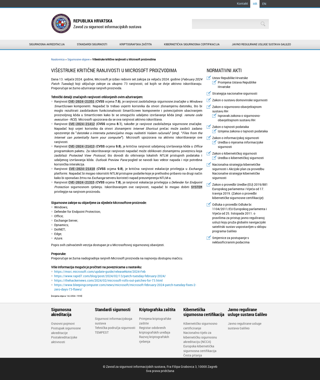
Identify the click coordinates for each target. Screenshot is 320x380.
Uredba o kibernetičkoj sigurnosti (241, 158)
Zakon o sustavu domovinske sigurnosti (240, 100)
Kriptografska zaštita (136, 44)
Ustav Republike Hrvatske (230, 78)
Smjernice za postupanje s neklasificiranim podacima (231, 240)
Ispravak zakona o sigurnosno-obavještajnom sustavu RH (239, 117)
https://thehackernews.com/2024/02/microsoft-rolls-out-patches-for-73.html (108, 280)
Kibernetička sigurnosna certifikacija (192, 44)
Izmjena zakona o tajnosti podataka (243, 131)
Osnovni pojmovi (63, 323)
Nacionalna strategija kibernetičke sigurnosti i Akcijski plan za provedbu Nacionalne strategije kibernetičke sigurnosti (238, 171)
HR (255, 4)
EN (264, 4)
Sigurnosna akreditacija (47, 44)
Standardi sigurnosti (92, 44)
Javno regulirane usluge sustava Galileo (261, 44)
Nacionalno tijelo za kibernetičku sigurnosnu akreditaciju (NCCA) (200, 337)
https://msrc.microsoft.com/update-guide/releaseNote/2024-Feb (100, 271)
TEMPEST (102, 332)
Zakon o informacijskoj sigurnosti (235, 138)
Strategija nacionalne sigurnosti (234, 93)
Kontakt (242, 3)
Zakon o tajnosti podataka (230, 127)
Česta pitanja (192, 355)
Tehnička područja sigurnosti (115, 328)
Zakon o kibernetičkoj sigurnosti (234, 153)
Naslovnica (58, 59)
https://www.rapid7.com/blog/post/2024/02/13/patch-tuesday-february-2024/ (110, 276)
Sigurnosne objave (78, 59)
